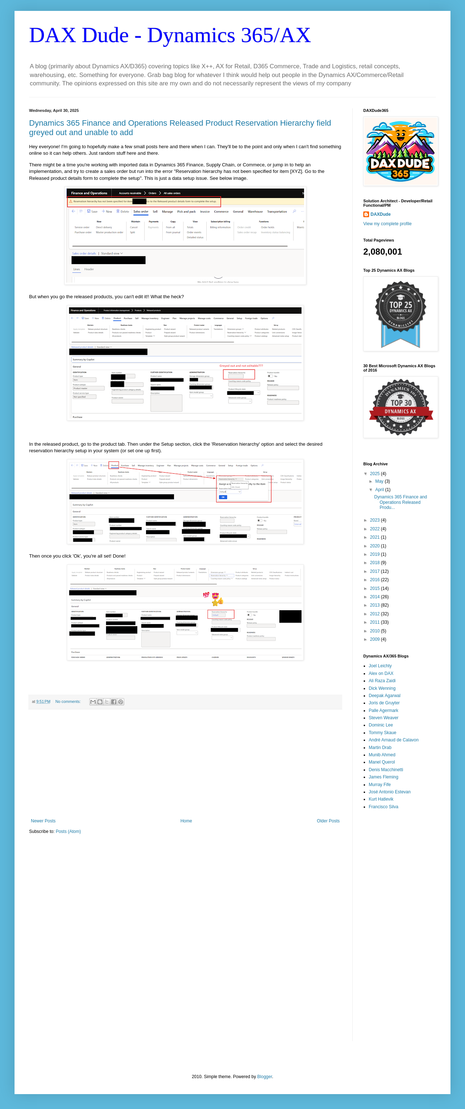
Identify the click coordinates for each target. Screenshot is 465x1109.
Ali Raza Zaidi (382, 680)
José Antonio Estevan (390, 791)
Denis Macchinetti (386, 769)
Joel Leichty (380, 665)
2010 (375, 631)
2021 (375, 537)
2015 (375, 588)
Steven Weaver (384, 717)
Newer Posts (43, 820)
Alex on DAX (381, 673)
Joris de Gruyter (384, 702)
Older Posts (328, 820)
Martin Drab (380, 747)
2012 (375, 613)
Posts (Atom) (68, 831)
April (380, 489)
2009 (375, 639)
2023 (375, 520)
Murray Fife (380, 784)
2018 (375, 562)
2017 (375, 571)
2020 (375, 546)
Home (186, 820)
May (380, 481)
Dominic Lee (381, 725)
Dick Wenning (382, 688)
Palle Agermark (383, 710)
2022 (375, 528)
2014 (375, 596)
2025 (375, 473)
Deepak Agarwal (384, 695)
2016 (375, 579)
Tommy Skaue (382, 732)
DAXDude (381, 214)
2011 (375, 622)
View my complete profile (387, 223)
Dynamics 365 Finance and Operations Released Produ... (400, 502)
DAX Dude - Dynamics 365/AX (170, 35)
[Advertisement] (185, 764)
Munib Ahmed (382, 754)
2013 (375, 605)
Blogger (264, 1076)
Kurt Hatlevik (381, 799)
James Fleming (383, 777)
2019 (375, 554)
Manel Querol (382, 762)
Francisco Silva (383, 806)
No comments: (69, 701)
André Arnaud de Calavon (393, 739)
